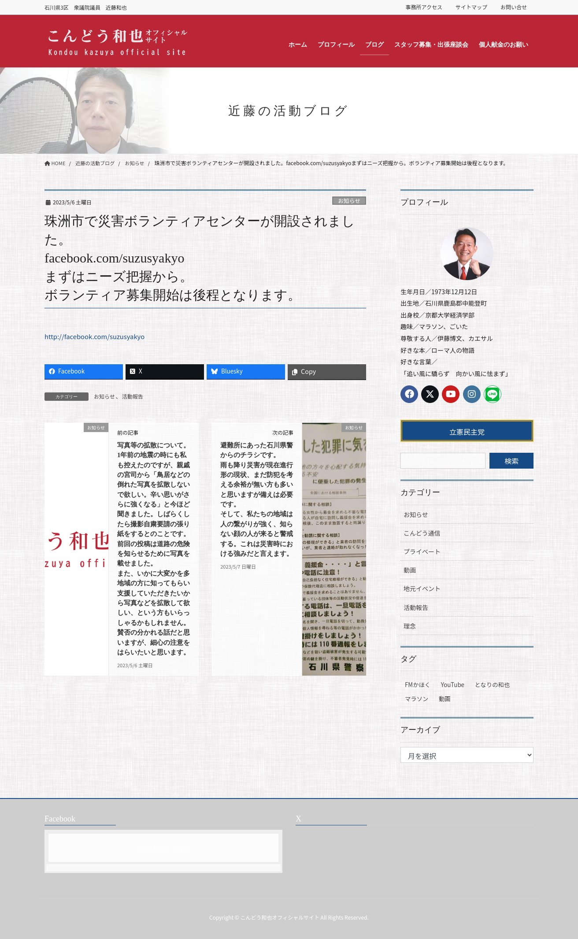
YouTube (452, 684)
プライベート (422, 551)
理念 (410, 625)
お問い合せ (513, 7)
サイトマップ (471, 7)
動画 (410, 570)
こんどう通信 (422, 533)
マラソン (416, 699)
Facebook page (163, 848)
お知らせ (349, 200)
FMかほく (417, 684)
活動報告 (132, 396)
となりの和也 (492, 684)
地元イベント (422, 588)
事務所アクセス (424, 7)
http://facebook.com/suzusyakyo (98, 336)
